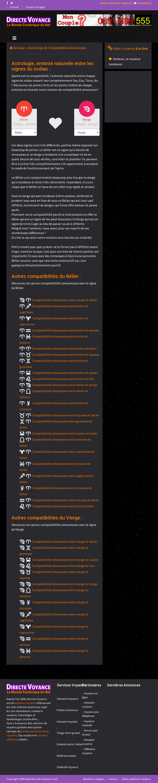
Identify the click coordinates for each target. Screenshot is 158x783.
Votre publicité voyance (136, 779)
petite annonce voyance (115, 3)
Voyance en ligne (35, 7)
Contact (14, 7)
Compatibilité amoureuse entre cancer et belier (65, 433)
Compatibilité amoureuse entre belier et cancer (65, 373)
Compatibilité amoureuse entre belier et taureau (65, 354)
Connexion (143, 3)
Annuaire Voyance (67, 699)
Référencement (66, 756)
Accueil (19, 48)
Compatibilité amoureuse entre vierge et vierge (65, 584)
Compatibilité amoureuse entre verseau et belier (65, 500)
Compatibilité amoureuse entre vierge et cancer (65, 560)
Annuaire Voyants (67, 721)
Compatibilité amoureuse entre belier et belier (64, 348)
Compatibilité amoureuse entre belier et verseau (65, 330)
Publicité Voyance (67, 767)
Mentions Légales (93, 779)
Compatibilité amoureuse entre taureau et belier (65, 415)
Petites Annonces (67, 710)
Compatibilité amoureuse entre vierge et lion (63, 566)
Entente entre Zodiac (69, 744)
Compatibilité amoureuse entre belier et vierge (64, 385)
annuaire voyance (25, 703)
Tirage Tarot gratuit (68, 733)
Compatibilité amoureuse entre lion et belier (63, 506)
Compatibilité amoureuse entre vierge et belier (64, 300)
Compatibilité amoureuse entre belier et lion (63, 379)
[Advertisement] (131, 96)
